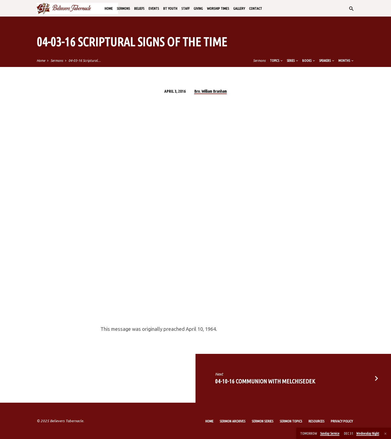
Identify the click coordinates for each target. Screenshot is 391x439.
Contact (255, 8)
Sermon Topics (291, 421)
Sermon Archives (232, 421)
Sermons (123, 8)
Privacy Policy (342, 421)
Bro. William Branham (210, 91)
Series (293, 60)
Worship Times (218, 8)
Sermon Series (262, 421)
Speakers (327, 60)
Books (309, 60)
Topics (276, 60)
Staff (185, 8)
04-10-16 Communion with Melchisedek (265, 381)
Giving (198, 8)
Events (154, 8)
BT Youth (170, 8)
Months (346, 60)
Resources (316, 421)
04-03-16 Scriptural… (84, 60)
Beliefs (139, 8)
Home (109, 8)
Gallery (239, 8)
